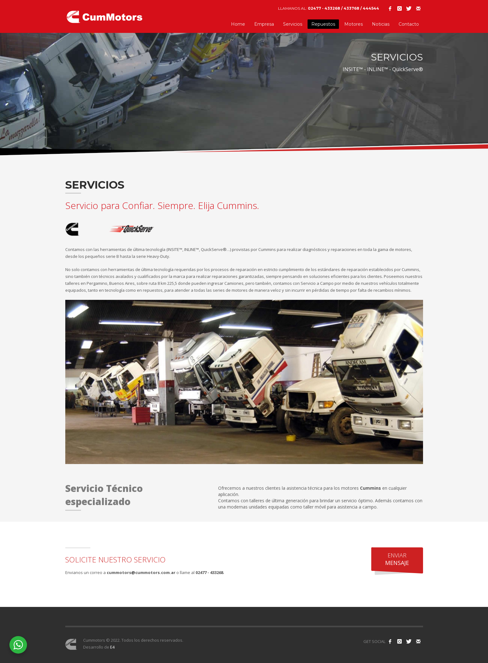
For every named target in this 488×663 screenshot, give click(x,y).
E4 (112, 647)
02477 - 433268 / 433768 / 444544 (343, 8)
